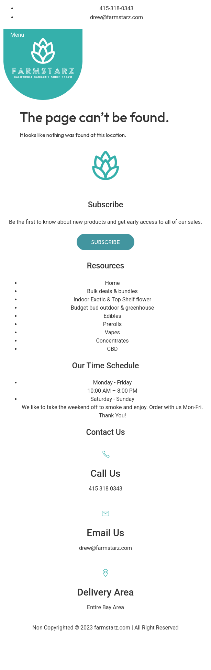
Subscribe (105, 242)
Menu (17, 35)
